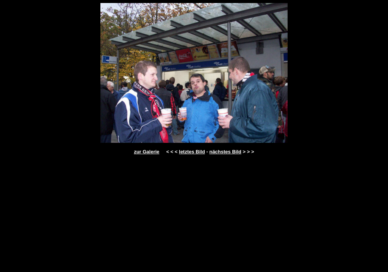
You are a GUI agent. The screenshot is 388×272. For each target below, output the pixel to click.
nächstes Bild (225, 152)
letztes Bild (192, 152)
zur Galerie (146, 152)
